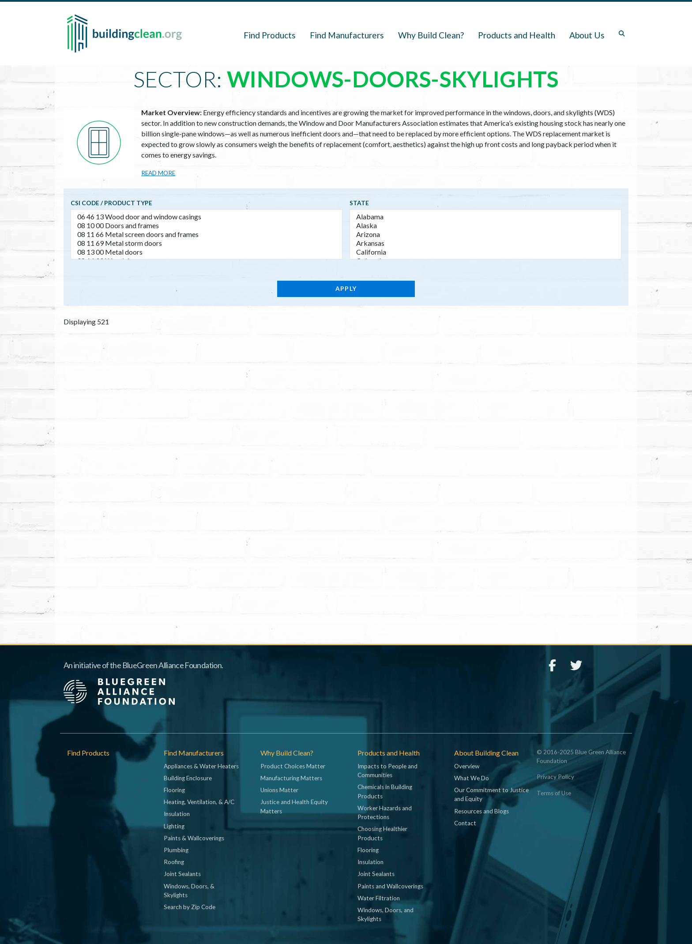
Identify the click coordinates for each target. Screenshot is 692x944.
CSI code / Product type (111, 203)
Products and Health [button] (516, 35)
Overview (466, 766)
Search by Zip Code (189, 906)
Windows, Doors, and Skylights (385, 914)
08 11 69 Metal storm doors (206, 243)
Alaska (485, 225)
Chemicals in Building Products (384, 791)
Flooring (174, 790)
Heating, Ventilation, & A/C (199, 801)
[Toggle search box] (622, 33)
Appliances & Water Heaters (201, 766)
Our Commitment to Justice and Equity (491, 794)
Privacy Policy (555, 776)
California (485, 252)
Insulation (177, 813)
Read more (158, 173)
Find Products (270, 35)
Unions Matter (279, 790)
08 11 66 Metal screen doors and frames (206, 234)
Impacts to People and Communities (387, 771)
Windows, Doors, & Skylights (189, 891)
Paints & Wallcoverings (194, 838)
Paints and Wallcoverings (390, 886)
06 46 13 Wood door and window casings (206, 216)
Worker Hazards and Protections (384, 812)
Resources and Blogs (481, 811)
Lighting (174, 826)
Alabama (485, 216)
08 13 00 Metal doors (206, 252)
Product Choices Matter (292, 766)
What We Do (471, 778)
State (359, 203)
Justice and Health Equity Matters (294, 806)
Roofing (174, 861)
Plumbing (176, 850)
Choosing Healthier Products (382, 833)
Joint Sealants (182, 873)
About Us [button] (587, 35)
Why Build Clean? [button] (431, 35)
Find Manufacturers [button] (347, 35)
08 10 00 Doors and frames (206, 225)
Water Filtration (378, 898)
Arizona (485, 234)
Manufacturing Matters (291, 778)
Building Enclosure (188, 778)
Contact (465, 823)
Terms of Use (554, 793)
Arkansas (485, 243)
